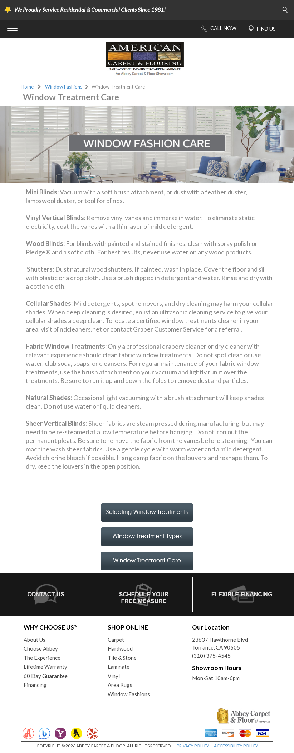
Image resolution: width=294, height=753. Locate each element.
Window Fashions (63, 87)
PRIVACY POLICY (193, 745)
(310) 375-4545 (211, 655)
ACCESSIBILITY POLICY (236, 745)
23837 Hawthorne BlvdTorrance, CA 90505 (220, 643)
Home (27, 87)
